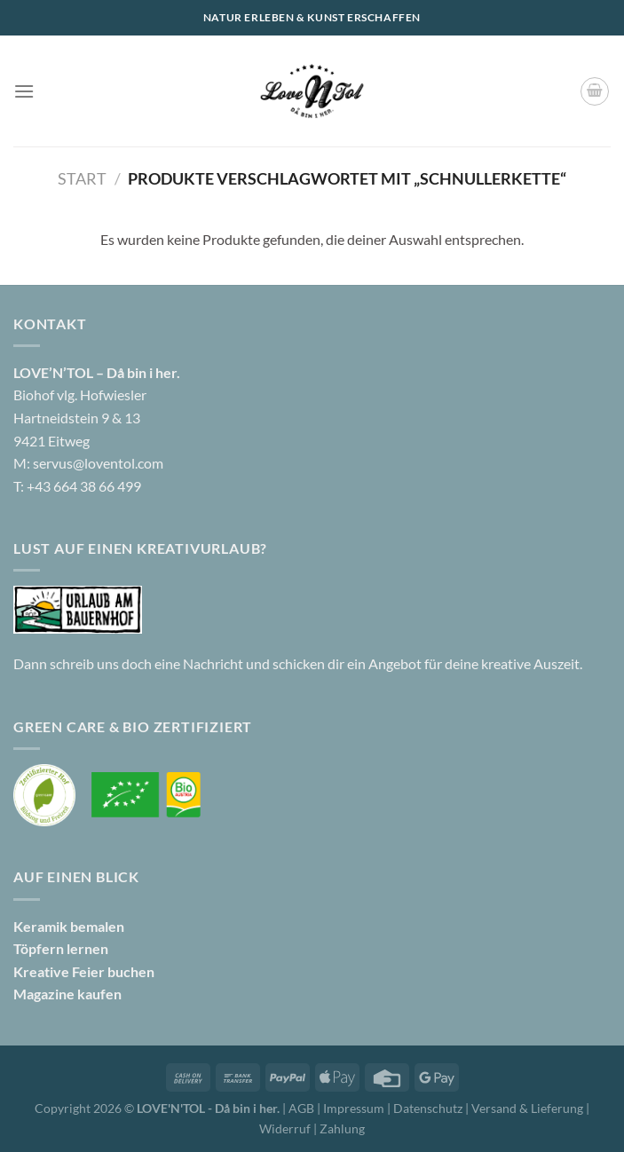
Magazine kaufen (67, 993)
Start (82, 178)
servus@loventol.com (98, 462)
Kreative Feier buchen (83, 971)
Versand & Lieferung (528, 1108)
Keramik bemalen (68, 926)
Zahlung (342, 1128)
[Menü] (24, 91)
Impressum (355, 1108)
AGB (301, 1108)
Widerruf (285, 1128)
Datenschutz (429, 1108)
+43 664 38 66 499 (84, 485)
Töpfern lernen (60, 948)
